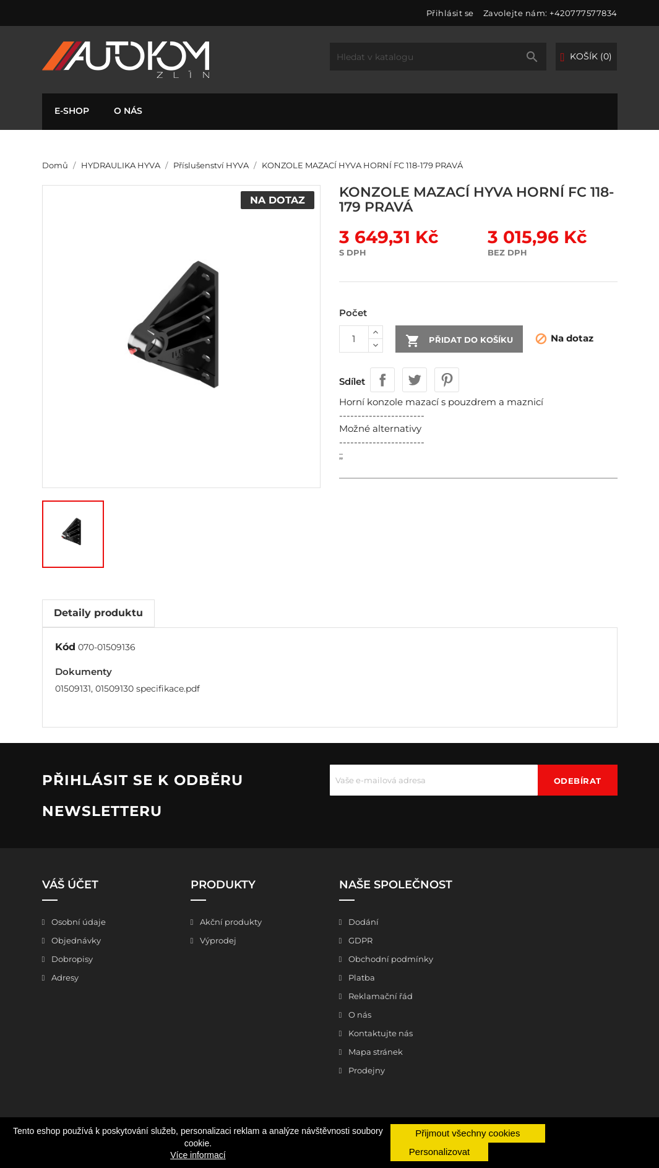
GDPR (360, 940)
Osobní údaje (78, 922)
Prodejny (366, 1070)
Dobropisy (71, 959)
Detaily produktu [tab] (98, 613)
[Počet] (354, 339)
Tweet (414, 379)
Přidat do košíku (459, 340)
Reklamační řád (380, 996)
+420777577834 (583, 13)
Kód (65, 647)
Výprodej (217, 940)
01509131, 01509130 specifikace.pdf (127, 688)
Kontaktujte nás (380, 1033)
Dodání (363, 922)
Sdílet (382, 379)
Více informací (197, 1155)
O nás (128, 110)
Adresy (64, 977)
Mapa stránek (375, 1052)
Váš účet (70, 884)
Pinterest (446, 379)
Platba (361, 977)
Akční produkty (230, 922)
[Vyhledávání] (438, 57)
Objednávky (75, 940)
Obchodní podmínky (390, 959)
